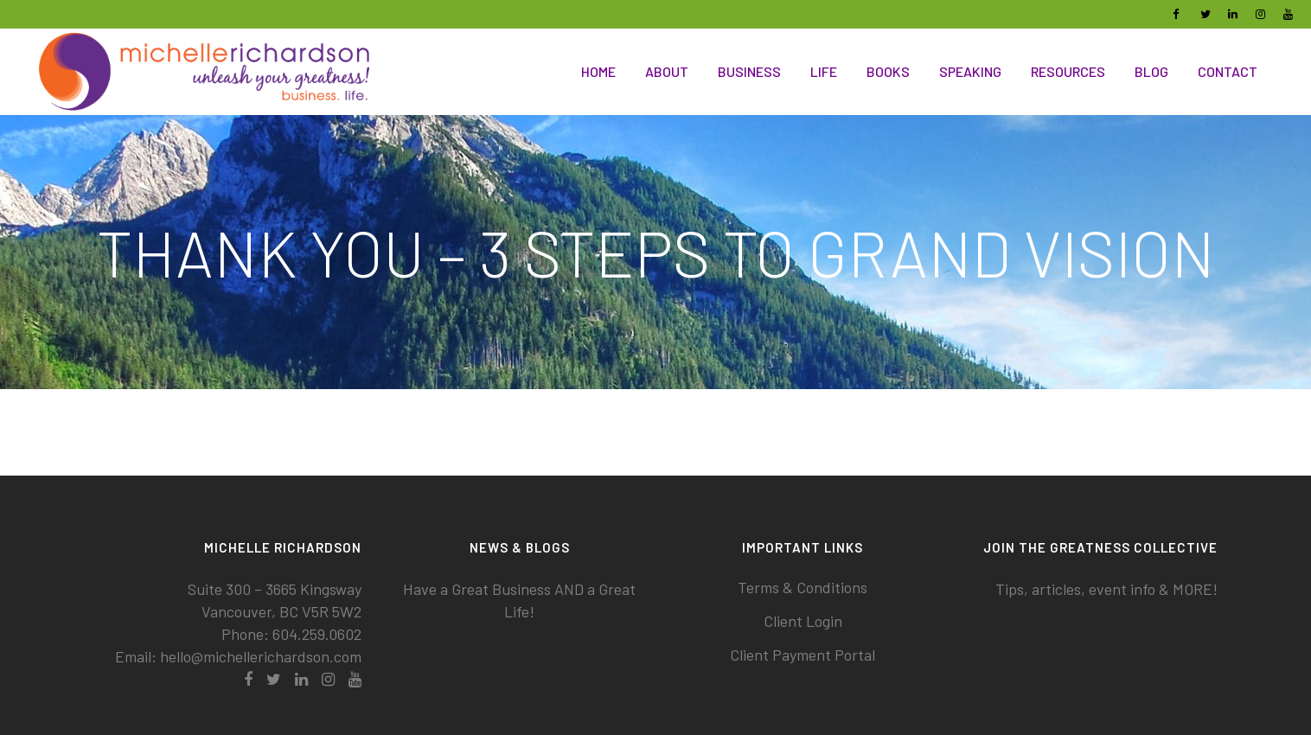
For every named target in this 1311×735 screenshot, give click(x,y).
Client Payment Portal (802, 654)
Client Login (803, 620)
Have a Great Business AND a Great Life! (519, 600)
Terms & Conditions (802, 587)
